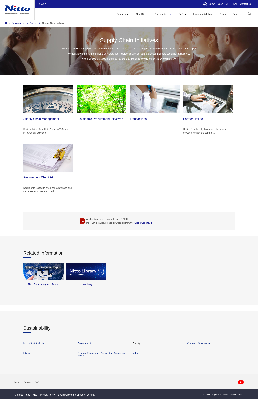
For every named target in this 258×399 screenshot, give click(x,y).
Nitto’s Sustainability (33, 343)
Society (34, 23)
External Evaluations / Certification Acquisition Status (101, 354)
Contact (28, 382)
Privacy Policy (47, 394)
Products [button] (121, 14)
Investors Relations (203, 14)
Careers (237, 14)
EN (235, 4)
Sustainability (18, 23)
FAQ (37, 382)
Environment (84, 343)
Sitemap (18, 394)
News (223, 14)
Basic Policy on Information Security (76, 394)
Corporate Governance (199, 343)
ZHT (228, 4)
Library (26, 353)
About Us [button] (140, 14)
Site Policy (31, 394)
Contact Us (245, 4)
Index (135, 353)
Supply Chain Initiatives (54, 23)
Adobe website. (143, 223)
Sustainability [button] (162, 14)
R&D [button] (181, 14)
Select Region (213, 4)
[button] (249, 13)
